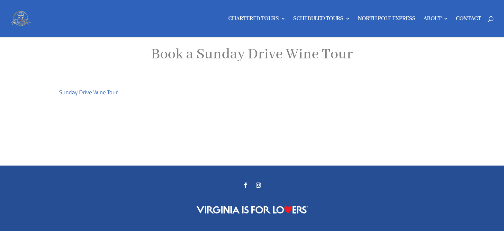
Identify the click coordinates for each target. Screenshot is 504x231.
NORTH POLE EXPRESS (386, 19)
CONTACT (468, 19)
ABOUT (432, 19)
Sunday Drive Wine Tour (88, 92)
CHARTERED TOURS (253, 19)
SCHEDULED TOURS (318, 19)
